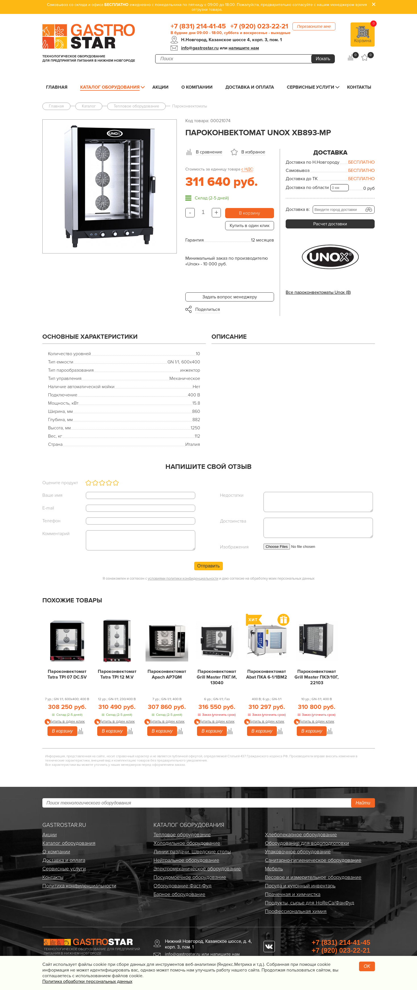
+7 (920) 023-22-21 (259, 26)
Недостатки (232, 495)
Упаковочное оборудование (298, 851)
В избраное (253, 152)
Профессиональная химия (296, 911)
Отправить (208, 565)
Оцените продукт (60, 483)
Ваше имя (52, 495)
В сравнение (209, 152)
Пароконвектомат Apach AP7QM (167, 674)
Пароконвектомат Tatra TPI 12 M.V (117, 674)
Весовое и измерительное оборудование (313, 877)
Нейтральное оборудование (186, 860)
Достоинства (233, 521)
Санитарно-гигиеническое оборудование (313, 860)
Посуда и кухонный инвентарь (300, 886)
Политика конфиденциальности (79, 886)
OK (367, 966)
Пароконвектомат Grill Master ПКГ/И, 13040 (217, 677)
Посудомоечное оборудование (189, 877)
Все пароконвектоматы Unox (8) (318, 292)
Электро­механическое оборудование (197, 869)
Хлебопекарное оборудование (301, 834)
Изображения (234, 547)
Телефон (51, 521)
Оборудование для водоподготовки (307, 843)
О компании (197, 87)
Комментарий (56, 533)
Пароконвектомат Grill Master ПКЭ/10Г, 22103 (316, 677)
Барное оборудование (179, 894)
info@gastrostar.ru (200, 48)
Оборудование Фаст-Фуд (182, 886)
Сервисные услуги (310, 87)
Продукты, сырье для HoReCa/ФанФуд (309, 903)
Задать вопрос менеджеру (229, 297)
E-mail (48, 508)
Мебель (274, 869)
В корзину (249, 213)
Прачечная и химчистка (292, 894)
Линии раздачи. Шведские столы (192, 851)
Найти (363, 802)
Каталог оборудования (110, 87)
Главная (56, 87)
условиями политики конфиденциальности (183, 578)
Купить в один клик (249, 225)
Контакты (359, 87)
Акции (160, 87)
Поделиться (207, 309)
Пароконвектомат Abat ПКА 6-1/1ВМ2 (266, 674)
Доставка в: (298, 209)
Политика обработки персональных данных (87, 981)
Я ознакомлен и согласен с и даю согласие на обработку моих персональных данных (208, 578)
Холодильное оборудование (186, 843)
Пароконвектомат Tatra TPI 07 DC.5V (67, 674)
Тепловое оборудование (182, 834)
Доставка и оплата (249, 87)
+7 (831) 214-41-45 (198, 26)
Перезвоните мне (314, 26)
